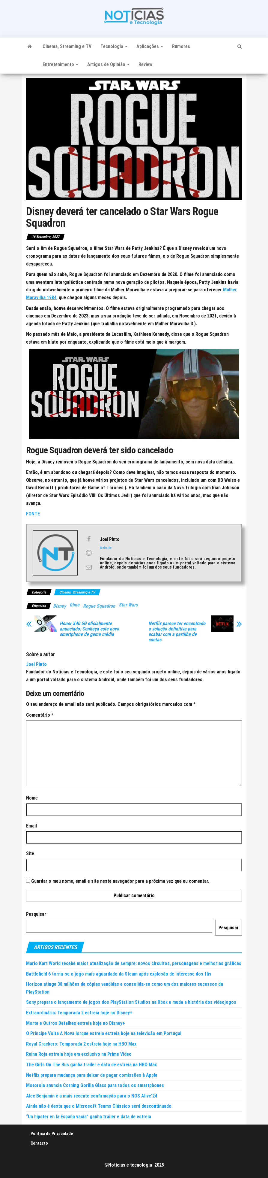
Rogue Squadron (99, 606)
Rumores (181, 46)
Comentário (39, 715)
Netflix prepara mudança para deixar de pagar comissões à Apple (91, 1075)
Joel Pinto (36, 664)
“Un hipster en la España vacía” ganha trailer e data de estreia (88, 1116)
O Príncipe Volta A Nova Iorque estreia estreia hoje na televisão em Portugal (103, 1033)
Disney (59, 606)
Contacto (39, 1143)
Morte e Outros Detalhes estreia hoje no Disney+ (75, 1023)
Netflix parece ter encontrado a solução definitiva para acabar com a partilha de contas (176, 631)
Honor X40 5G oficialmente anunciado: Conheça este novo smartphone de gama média (89, 629)
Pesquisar (36, 914)
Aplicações (149, 46)
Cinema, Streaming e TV (67, 46)
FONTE (33, 514)
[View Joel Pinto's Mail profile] (89, 567)
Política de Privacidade (52, 1133)
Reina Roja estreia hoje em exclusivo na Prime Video (79, 1054)
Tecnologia (113, 46)
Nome (32, 798)
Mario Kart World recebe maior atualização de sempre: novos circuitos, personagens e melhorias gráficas (133, 963)
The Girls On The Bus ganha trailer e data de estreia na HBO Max (91, 1064)
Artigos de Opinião (108, 64)
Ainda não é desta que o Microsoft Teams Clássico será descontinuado (98, 1106)
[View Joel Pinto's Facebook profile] (89, 539)
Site (30, 853)
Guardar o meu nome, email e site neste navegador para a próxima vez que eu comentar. (120, 881)
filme (74, 605)
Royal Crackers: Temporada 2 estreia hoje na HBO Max (81, 1044)
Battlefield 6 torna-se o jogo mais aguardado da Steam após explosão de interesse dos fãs (118, 974)
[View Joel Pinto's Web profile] (89, 553)
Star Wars (128, 605)
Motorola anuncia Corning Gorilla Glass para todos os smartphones (95, 1085)
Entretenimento (60, 64)
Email (31, 826)
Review (145, 64)
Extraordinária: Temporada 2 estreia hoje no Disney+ (79, 1013)
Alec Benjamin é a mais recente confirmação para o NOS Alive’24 (91, 1096)
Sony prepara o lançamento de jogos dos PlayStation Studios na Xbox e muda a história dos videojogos (131, 1002)
